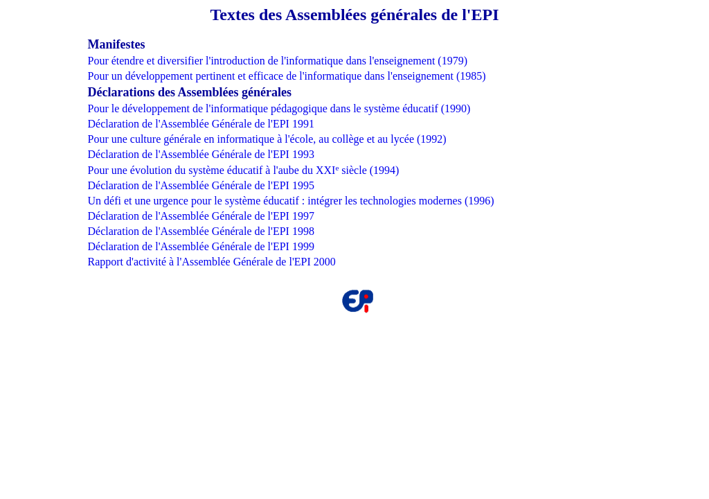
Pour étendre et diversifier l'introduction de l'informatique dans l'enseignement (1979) (277, 61)
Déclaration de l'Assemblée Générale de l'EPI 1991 (200, 124)
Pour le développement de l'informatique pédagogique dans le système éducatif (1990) (278, 108)
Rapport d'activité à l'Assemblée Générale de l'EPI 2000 (211, 262)
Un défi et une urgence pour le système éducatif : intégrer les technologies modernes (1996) (290, 201)
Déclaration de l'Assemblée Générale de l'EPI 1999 (200, 246)
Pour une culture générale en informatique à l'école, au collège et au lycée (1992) (266, 139)
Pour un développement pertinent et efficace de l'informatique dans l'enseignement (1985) (286, 76)
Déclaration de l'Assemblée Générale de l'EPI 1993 (200, 154)
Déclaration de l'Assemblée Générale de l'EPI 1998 (200, 231)
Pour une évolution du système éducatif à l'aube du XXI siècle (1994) (243, 170)
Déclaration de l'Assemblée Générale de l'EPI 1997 (200, 216)
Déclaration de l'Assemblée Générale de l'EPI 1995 (200, 185)
